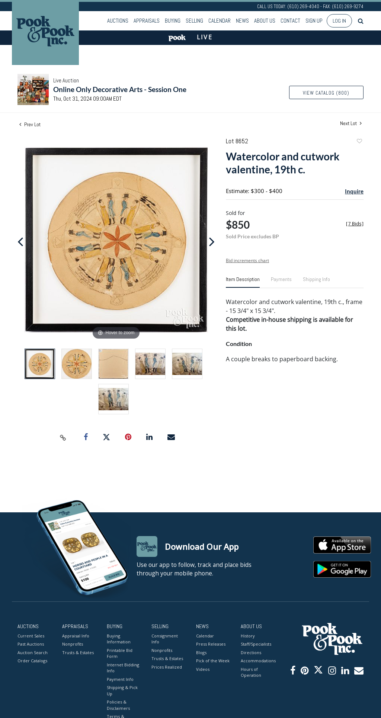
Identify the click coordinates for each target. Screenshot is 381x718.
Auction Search (32, 652)
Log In (339, 20)
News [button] (242, 20)
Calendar (219, 20)
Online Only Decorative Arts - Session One (119, 89)
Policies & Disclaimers (118, 705)
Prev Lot (30, 124)
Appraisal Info (75, 636)
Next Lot (351, 123)
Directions (251, 652)
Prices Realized (166, 667)
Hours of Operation (251, 672)
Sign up (314, 20)
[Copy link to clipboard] (63, 437)
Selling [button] (194, 20)
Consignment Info (164, 639)
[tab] (243, 282)
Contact (290, 20)
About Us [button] (264, 20)
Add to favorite (359, 142)
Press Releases (210, 644)
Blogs (201, 652)
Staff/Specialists (256, 644)
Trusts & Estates (78, 652)
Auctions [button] (117, 20)
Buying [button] (172, 20)
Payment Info (120, 679)
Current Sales (30, 636)
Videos (202, 669)
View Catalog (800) (326, 93)
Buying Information (119, 639)
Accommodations (257, 660)
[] (355, 224)
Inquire (354, 191)
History (248, 636)
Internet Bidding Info (123, 668)
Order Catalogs (32, 660)
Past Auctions (30, 644)
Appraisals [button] (147, 20)
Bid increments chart (247, 260)
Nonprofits (72, 644)
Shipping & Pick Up (122, 690)
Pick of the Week (213, 660)
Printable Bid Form (119, 653)
